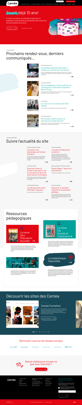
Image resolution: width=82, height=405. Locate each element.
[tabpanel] (41, 314)
